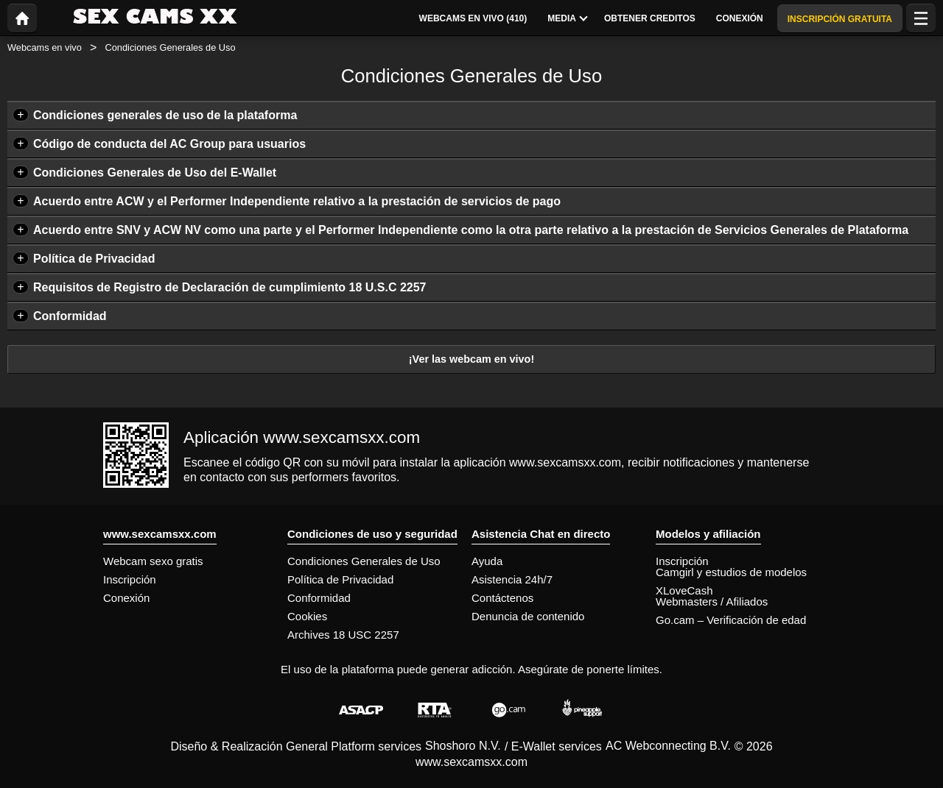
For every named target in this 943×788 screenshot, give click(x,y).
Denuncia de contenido (528, 616)
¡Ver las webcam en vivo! (471, 359)
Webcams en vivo (44, 47)
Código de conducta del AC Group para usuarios (169, 144)
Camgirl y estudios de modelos (731, 572)
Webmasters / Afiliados (712, 601)
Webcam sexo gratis (153, 561)
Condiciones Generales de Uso (364, 561)
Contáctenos (502, 598)
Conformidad (70, 316)
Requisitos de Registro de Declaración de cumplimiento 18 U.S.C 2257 (230, 287)
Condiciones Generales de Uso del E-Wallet (154, 172)
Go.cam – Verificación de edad (731, 620)
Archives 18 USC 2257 (343, 634)
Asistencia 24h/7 (512, 579)
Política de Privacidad (94, 258)
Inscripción (129, 579)
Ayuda (487, 561)
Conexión (126, 598)
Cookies (307, 616)
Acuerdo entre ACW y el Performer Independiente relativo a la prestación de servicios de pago (297, 201)
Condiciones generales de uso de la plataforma (165, 115)
